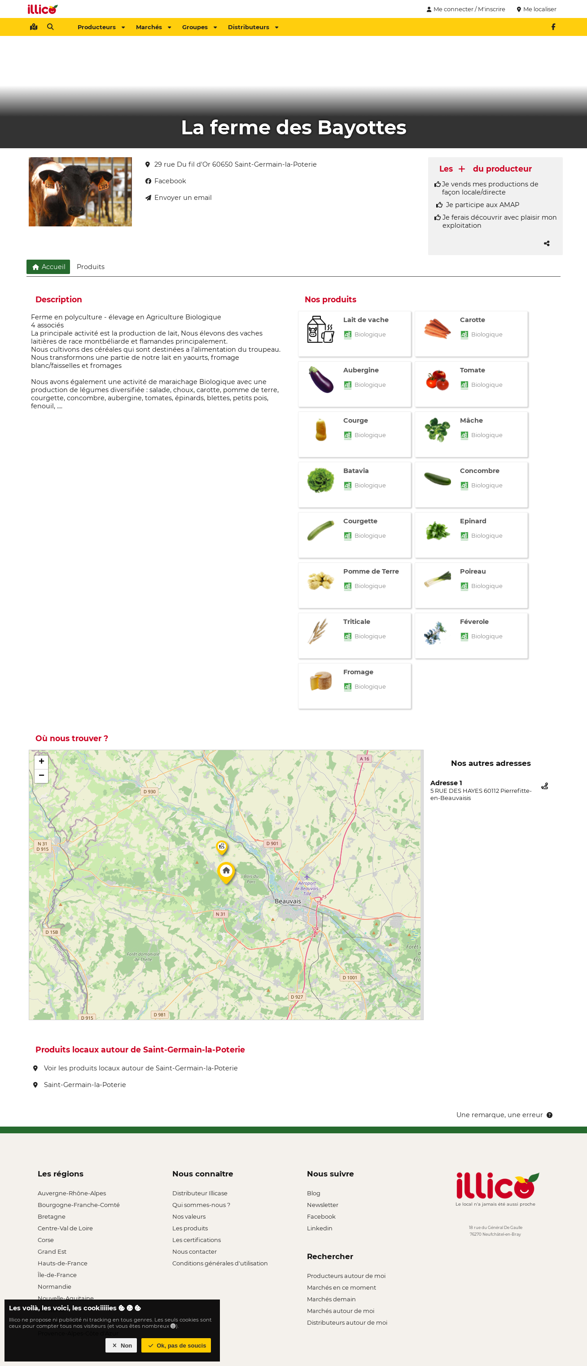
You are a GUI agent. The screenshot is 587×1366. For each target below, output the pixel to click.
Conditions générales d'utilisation (220, 1263)
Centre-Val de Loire (65, 1228)
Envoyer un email (178, 198)
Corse (46, 1239)
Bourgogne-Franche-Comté (79, 1204)
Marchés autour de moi (340, 1310)
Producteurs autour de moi (346, 1275)
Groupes (199, 27)
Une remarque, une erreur (505, 1115)
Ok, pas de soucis (176, 1345)
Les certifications (196, 1239)
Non (121, 1345)
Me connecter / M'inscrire (465, 9)
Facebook (321, 1216)
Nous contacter (194, 1251)
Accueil (48, 267)
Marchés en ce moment (341, 1287)
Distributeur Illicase (200, 1193)
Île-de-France (57, 1274)
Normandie (54, 1286)
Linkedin (320, 1228)
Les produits (190, 1228)
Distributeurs (253, 27)
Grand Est (52, 1251)
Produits (91, 267)
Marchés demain (331, 1299)
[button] (226, 875)
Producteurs (101, 27)
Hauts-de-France (63, 1263)
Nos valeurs (189, 1216)
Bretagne (52, 1216)
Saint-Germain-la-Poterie (79, 1085)
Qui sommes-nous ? (201, 1204)
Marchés (153, 27)
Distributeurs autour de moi (347, 1322)
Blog (313, 1193)
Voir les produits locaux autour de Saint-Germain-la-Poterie (135, 1068)
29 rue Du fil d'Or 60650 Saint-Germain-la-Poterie (231, 164)
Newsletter (322, 1204)
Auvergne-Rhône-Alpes (72, 1193)
